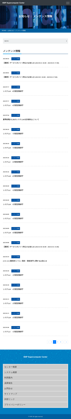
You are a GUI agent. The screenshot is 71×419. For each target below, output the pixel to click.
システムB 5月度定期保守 (13, 204)
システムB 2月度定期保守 (13, 317)
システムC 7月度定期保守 (13, 134)
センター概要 (10, 367)
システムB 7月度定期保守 (13, 148)
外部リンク (9, 399)
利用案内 (8, 377)
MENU (6, 41)
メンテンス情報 (15, 58)
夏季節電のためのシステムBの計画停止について (21, 119)
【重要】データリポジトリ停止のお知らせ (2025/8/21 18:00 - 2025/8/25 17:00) (31, 63)
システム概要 (10, 372)
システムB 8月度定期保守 (13, 91)
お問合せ (8, 388)
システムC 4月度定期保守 (13, 218)
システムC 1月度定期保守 (13, 332)
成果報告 (8, 383)
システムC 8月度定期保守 (13, 105)
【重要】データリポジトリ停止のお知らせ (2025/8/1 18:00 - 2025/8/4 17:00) (30, 77)
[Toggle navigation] (68, 2)
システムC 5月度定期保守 (13, 190)
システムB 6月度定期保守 (13, 176)
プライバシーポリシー (14, 404)
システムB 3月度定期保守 (13, 289)
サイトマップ (10, 394)
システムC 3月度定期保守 (13, 275)
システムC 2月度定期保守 (13, 303)
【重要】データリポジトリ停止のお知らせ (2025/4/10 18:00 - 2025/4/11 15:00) (31, 247)
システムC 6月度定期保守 (13, 162)
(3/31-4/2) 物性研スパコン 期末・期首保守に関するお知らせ (25, 261)
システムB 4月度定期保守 (13, 233)
